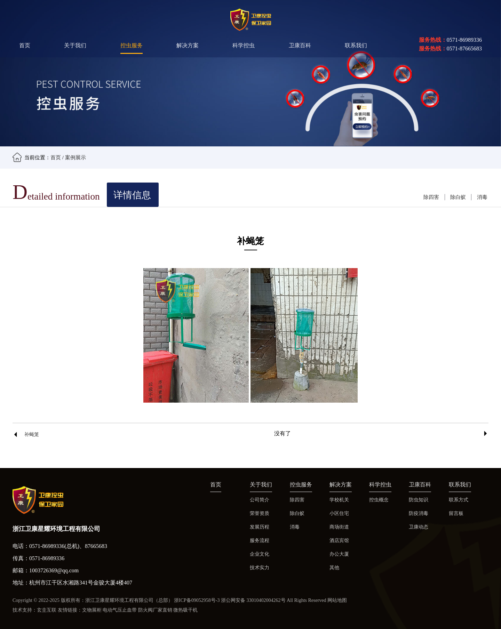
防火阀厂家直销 (155, 610)
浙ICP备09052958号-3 (197, 600)
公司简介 (259, 499)
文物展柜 (92, 610)
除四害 (431, 197)
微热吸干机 (185, 610)
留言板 (456, 513)
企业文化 (259, 554)
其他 (334, 567)
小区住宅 (339, 513)
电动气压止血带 (120, 610)
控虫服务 (131, 45)
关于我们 (75, 45)
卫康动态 (418, 527)
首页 (24, 45)
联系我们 (356, 45)
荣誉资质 (259, 513)
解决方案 (187, 45)
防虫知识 (418, 499)
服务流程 (259, 540)
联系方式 (458, 499)
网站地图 (337, 600)
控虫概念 (379, 499)
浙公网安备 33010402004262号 (253, 600)
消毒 (482, 197)
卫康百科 (300, 45)
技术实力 (259, 567)
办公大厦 (339, 554)
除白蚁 (458, 197)
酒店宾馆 (339, 540)
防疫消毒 (418, 513)
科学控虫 (243, 45)
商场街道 (339, 527)
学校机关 (339, 499)
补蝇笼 (31, 434)
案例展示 (75, 157)
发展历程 (259, 527)
